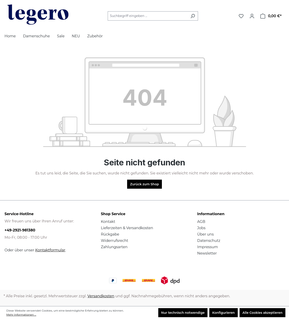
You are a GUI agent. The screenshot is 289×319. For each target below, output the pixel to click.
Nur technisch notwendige (183, 313)
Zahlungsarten (114, 247)
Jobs (201, 228)
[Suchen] (192, 16)
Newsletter (207, 253)
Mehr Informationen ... (21, 314)
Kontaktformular (50, 250)
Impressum (207, 247)
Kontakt (108, 221)
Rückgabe (110, 234)
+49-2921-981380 (20, 230)
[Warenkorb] (270, 16)
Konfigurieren (223, 313)
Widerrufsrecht (114, 240)
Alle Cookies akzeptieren (262, 313)
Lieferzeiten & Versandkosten (127, 228)
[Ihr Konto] (252, 16)
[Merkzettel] (241, 16)
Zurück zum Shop (144, 184)
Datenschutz (208, 240)
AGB (201, 221)
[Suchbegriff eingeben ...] (148, 16)
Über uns (205, 234)
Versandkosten (100, 296)
